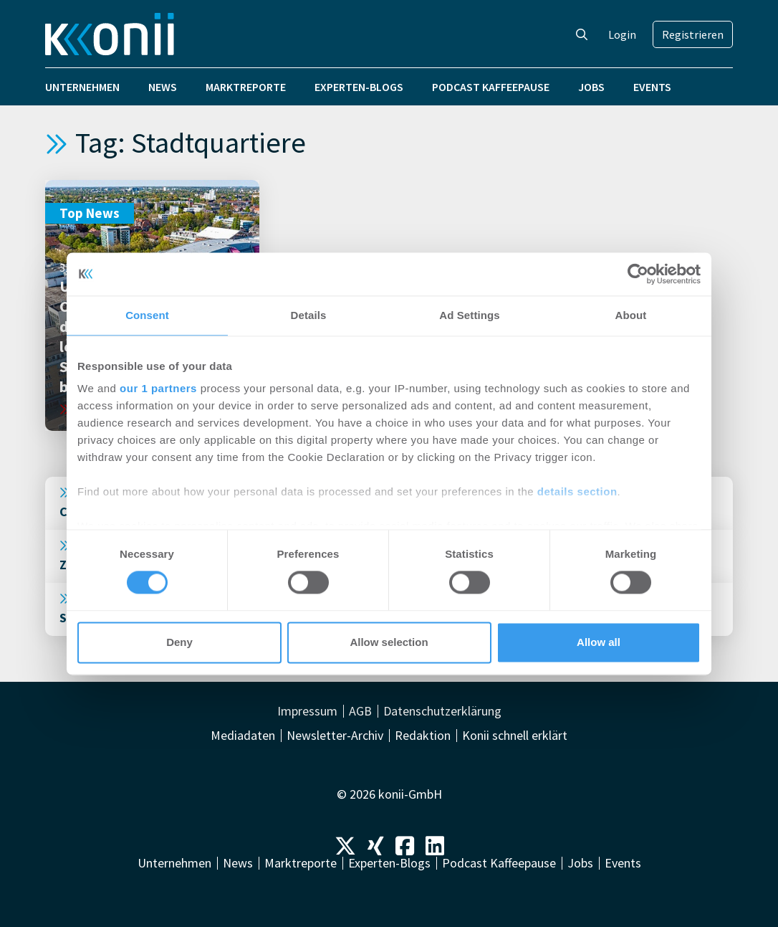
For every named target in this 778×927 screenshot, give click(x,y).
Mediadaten (243, 735)
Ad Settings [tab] (469, 315)
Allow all (598, 642)
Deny (179, 642)
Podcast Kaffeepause (490, 87)
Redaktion (423, 735)
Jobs (591, 87)
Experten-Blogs (358, 87)
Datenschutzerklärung (442, 711)
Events (652, 87)
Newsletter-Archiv (335, 735)
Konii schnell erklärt (514, 735)
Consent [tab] (147, 315)
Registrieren (693, 34)
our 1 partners (158, 388)
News (162, 87)
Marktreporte (246, 87)
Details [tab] (309, 315)
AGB (360, 711)
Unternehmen (82, 87)
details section (577, 491)
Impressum (307, 711)
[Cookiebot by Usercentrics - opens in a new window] (638, 274)
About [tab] (631, 315)
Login (622, 34)
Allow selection (389, 642)
